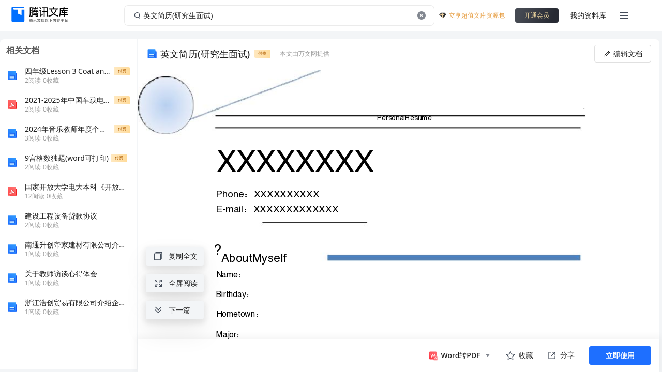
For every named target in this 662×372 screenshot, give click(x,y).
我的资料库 (588, 15)
